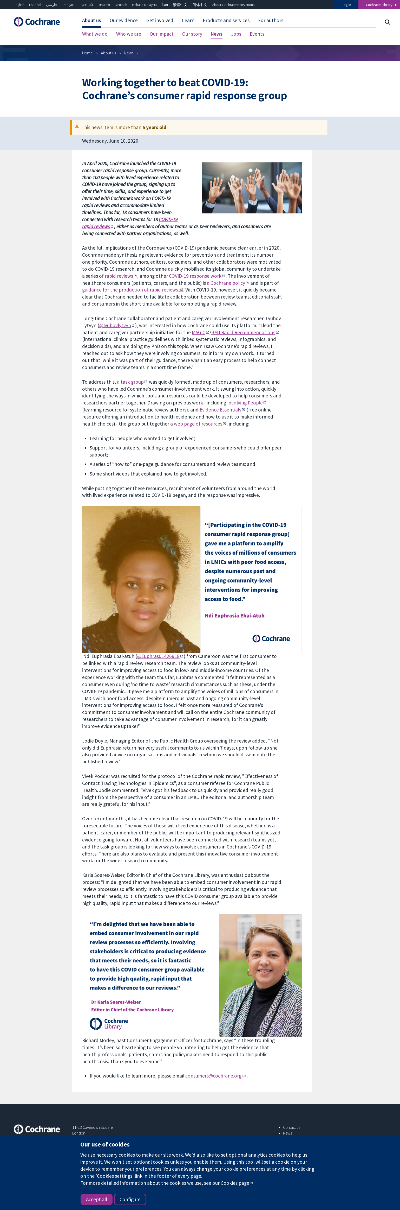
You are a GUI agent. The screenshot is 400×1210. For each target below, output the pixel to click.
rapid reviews (119, 276)
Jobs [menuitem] (236, 34)
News (128, 52)
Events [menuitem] (257, 34)
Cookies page (235, 1183)
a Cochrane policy (226, 283)
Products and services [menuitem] (226, 20)
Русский (86, 4)
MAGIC (198, 332)
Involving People (245, 403)
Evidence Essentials (220, 410)
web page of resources (198, 424)
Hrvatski (104, 4)
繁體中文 (180, 4)
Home (87, 52)
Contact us (291, 1127)
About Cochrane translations (233, 4)
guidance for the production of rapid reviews (130, 290)
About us (108, 52)
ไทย (165, 4)
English (19, 4)
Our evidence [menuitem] (124, 20)
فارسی (51, 4)
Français (68, 4)
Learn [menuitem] (188, 20)
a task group (130, 382)
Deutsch (121, 4)
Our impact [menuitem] (162, 34)
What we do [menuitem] (95, 34)
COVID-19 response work (195, 276)
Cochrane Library (379, 4)
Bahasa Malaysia (144, 4)
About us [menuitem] (91, 20)
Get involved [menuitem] (159, 20)
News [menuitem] (216, 34)
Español (35, 4)
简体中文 (200, 4)
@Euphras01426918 (158, 656)
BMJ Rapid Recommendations (243, 332)
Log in (346, 4)
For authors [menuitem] (270, 20)
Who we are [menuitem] (128, 34)
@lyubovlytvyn (115, 325)
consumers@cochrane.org (213, 1076)
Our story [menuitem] (192, 34)
